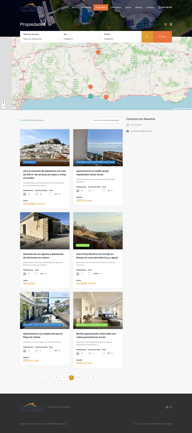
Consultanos (115, 7)
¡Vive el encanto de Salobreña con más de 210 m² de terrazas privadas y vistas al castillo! (44, 174)
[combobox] (40, 39)
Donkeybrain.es (60, 424)
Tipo (65, 34)
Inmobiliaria (86, 7)
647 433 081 (167, 7)
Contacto (150, 7)
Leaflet (177, 109)
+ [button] (3, 103)
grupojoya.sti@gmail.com (141, 131)
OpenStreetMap (186, 109)
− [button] (3, 107)
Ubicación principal (31, 34)
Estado (107, 34)
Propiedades (101, 7)
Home (74, 7)
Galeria (128, 7)
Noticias (138, 7)
